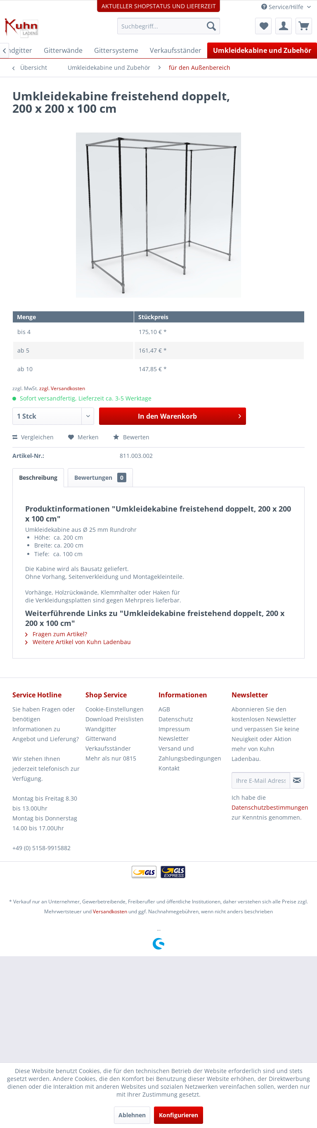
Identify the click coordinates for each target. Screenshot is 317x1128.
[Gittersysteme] (116, 50)
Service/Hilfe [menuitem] (283, 7)
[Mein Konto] (283, 26)
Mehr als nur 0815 (110, 758)
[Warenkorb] (304, 26)
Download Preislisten (114, 719)
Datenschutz (175, 719)
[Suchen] (211, 26)
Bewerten (131, 437)
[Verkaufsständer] (175, 50)
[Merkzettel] (263, 26)
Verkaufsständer (108, 748)
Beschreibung (38, 477)
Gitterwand (100, 738)
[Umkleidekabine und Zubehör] (262, 50)
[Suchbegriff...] (168, 26)
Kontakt (169, 768)
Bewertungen (100, 477)
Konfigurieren (178, 1115)
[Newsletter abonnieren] (297, 780)
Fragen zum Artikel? (56, 634)
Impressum (174, 729)
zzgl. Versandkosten (62, 388)
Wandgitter (100, 729)
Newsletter (173, 738)
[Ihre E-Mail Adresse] (261, 780)
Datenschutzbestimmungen (270, 807)
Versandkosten (110, 911)
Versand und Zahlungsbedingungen (189, 753)
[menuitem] (168, 26)
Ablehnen (132, 1115)
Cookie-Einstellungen (114, 709)
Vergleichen (33, 437)
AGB (164, 709)
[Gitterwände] (63, 50)
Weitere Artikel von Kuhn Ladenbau (78, 642)
